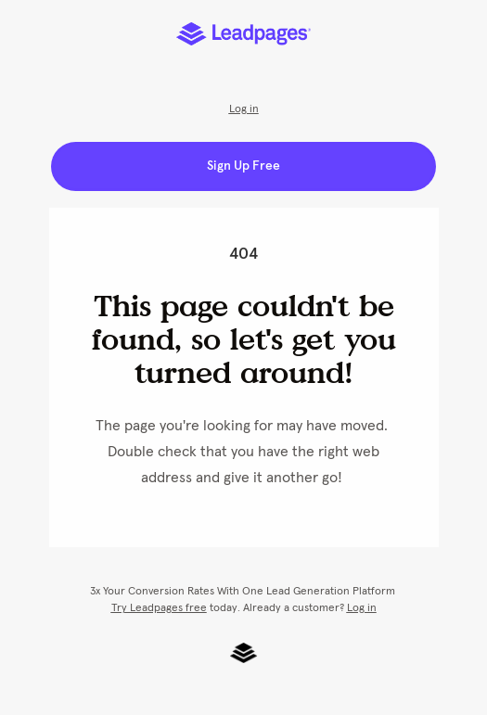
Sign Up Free (243, 166)
